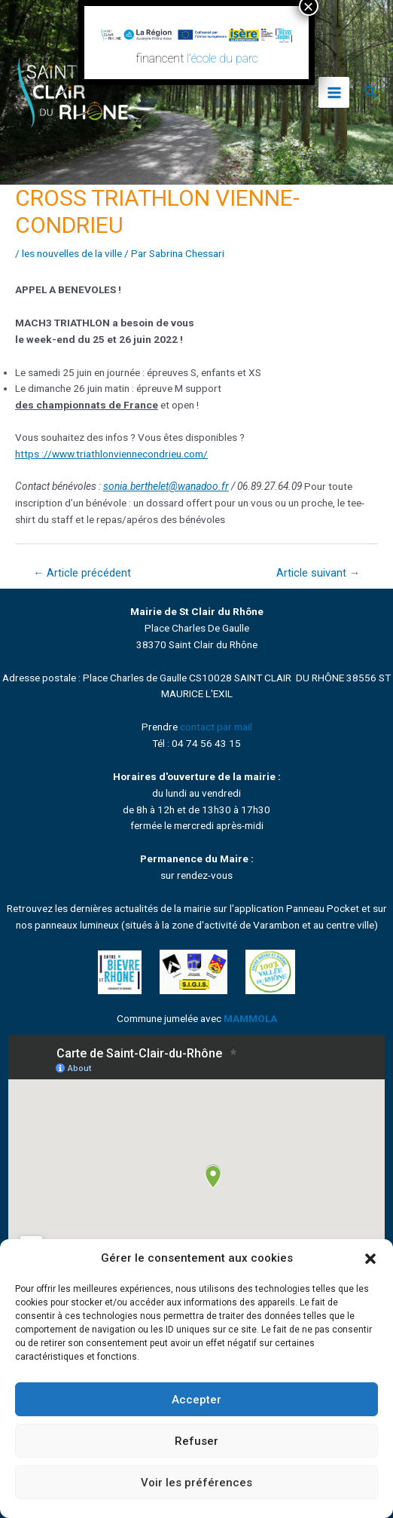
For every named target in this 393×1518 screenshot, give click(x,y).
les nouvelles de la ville (72, 253)
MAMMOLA (250, 1018)
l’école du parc (222, 58)
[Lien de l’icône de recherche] (371, 92)
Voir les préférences (196, 1482)
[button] (370, 1258)
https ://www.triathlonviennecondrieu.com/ (111, 454)
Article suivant (318, 573)
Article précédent (82, 573)
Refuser (196, 1441)
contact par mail (216, 727)
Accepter (196, 1399)
